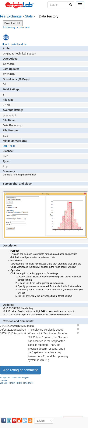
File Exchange (11, 16)
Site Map (3, 383)
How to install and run (14, 44)
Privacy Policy (15, 383)
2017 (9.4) (9, 145)
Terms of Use (27, 383)
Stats (29, 16)
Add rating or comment (16, 27)
